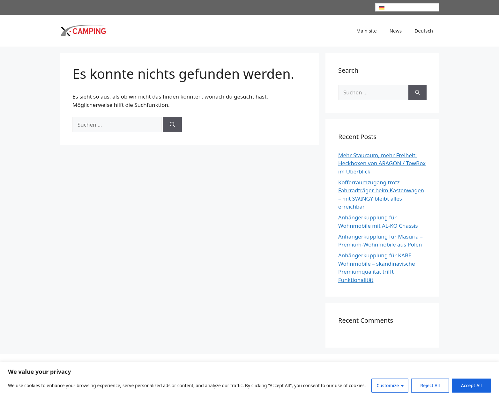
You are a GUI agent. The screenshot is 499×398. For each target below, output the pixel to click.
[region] (249, 380)
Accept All (471, 385)
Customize (387, 385)
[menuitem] (407, 7)
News (396, 30)
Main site (366, 30)
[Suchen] (172, 124)
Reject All (430, 385)
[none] (407, 7)
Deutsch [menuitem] (394, 7)
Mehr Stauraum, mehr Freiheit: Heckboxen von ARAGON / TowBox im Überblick (382, 163)
